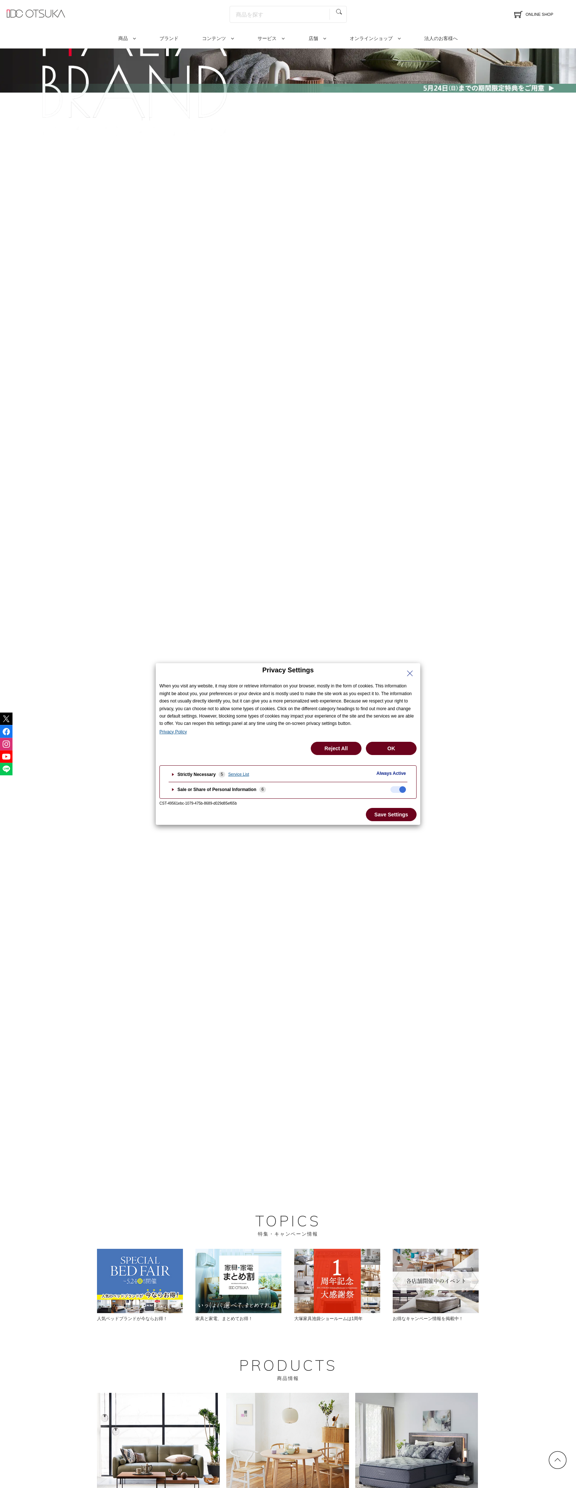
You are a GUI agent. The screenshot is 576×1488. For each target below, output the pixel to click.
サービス (267, 38)
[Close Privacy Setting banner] (410, 673)
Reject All (336, 748)
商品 (123, 38)
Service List (238, 774)
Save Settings (391, 814)
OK (391, 748)
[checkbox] (398, 789)
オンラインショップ (371, 38)
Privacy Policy (173, 731)
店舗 (313, 38)
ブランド (169, 38)
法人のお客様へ (441, 38)
